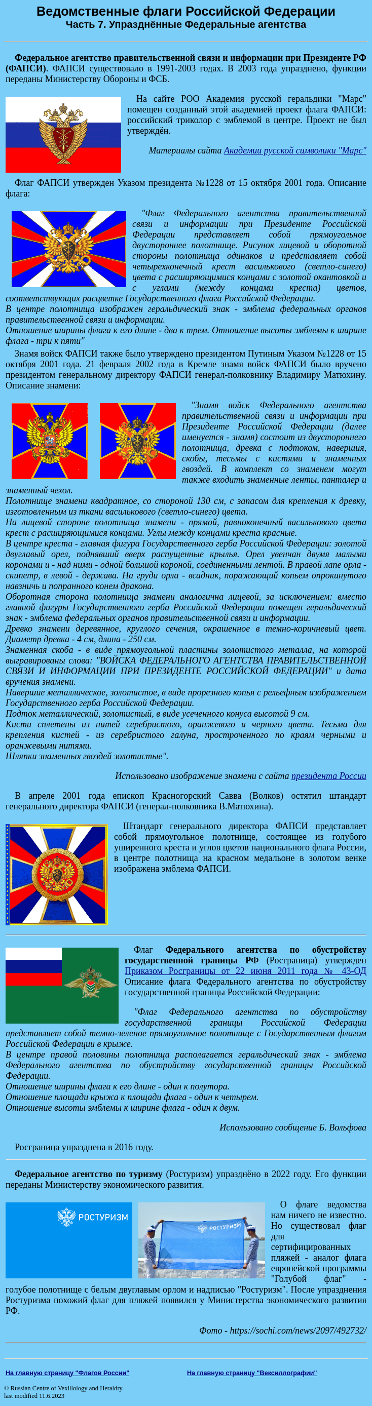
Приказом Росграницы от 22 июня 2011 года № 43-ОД (245, 971)
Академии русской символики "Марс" (295, 150)
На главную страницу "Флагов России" (67, 1373)
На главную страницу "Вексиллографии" (252, 1373)
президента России (328, 776)
